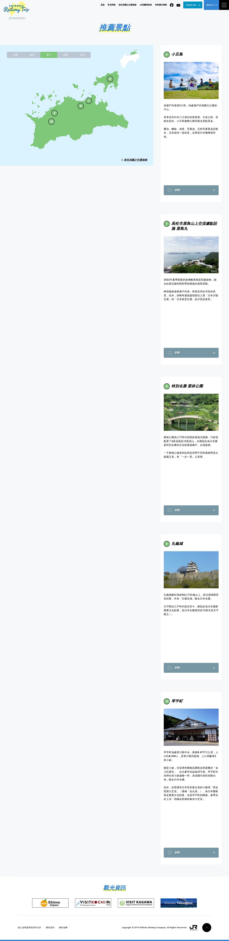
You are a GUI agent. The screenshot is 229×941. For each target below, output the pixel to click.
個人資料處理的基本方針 (29, 927)
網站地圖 (63, 927)
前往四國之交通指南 (127, 5)
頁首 (103, 5)
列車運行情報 (161, 5)
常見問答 (112, 5)
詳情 (177, 190)
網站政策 (50, 927)
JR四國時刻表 (146, 5)
